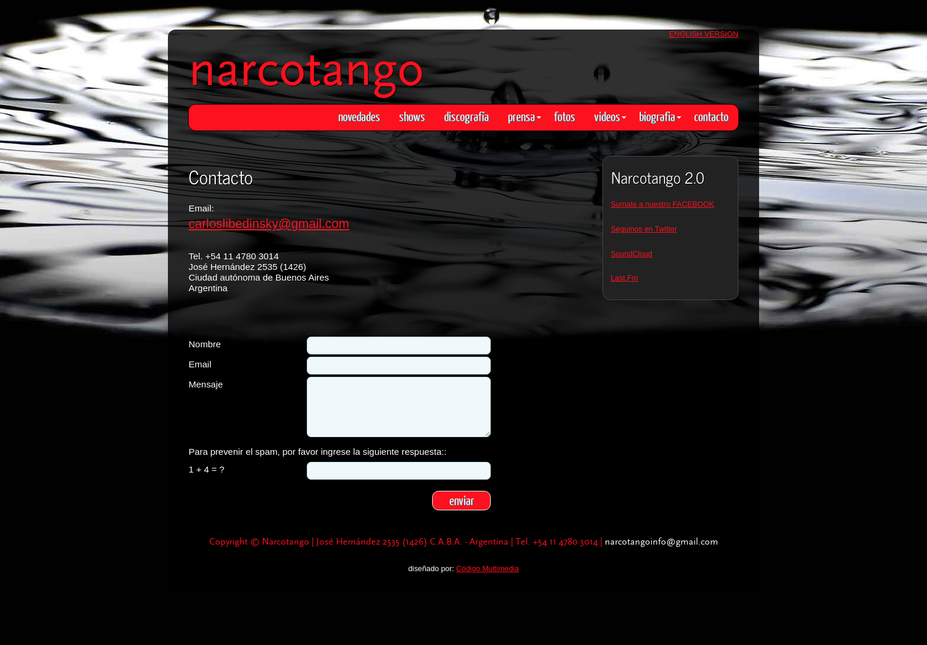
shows (412, 116)
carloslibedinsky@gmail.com (269, 224)
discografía (466, 116)
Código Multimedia (487, 568)
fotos (564, 116)
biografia (660, 116)
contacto (711, 116)
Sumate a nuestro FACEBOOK (662, 204)
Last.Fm (624, 277)
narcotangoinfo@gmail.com (661, 542)
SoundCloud (631, 253)
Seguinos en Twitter (644, 228)
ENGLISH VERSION (703, 34)
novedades (359, 116)
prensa (524, 116)
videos (610, 116)
